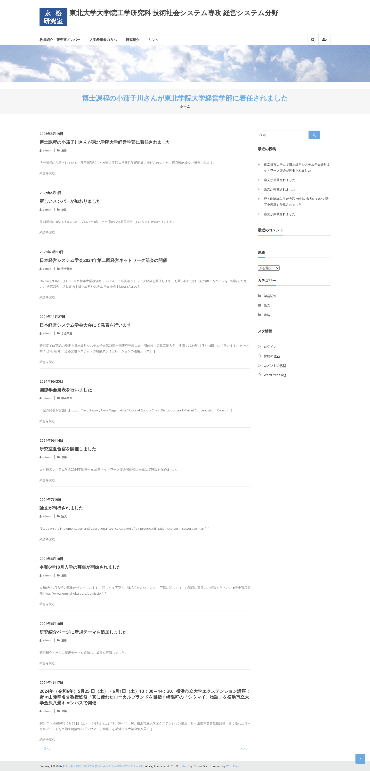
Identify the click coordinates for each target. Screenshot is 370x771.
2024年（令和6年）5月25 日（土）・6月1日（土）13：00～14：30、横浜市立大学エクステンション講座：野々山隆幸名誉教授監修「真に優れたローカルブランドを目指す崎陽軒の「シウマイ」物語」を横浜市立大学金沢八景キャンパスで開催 (145, 697)
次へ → (245, 749)
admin (47, 150)
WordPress (233, 766)
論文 (64, 516)
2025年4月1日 (50, 192)
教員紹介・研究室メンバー (60, 39)
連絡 (64, 150)
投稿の (272, 356)
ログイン (270, 346)
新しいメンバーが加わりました (70, 201)
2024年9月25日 (51, 381)
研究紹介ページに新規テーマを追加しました (83, 632)
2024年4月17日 (51, 682)
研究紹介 (132, 39)
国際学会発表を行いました (66, 390)
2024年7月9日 (50, 499)
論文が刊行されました (61, 508)
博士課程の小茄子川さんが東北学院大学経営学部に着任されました (105, 142)
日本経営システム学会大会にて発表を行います (85, 325)
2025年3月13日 (51, 252)
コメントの (275, 365)
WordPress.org (275, 375)
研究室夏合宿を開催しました (68, 449)
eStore (184, 766)
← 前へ (45, 749)
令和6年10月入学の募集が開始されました (80, 567)
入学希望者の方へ (103, 39)
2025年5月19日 (51, 133)
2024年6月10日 (51, 558)
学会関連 (66, 268)
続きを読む (47, 173)
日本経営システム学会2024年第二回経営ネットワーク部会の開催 (103, 260)
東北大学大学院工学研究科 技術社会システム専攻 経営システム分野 (173, 12)
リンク (154, 39)
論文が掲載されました (279, 180)
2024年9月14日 (51, 440)
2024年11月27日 (52, 316)
